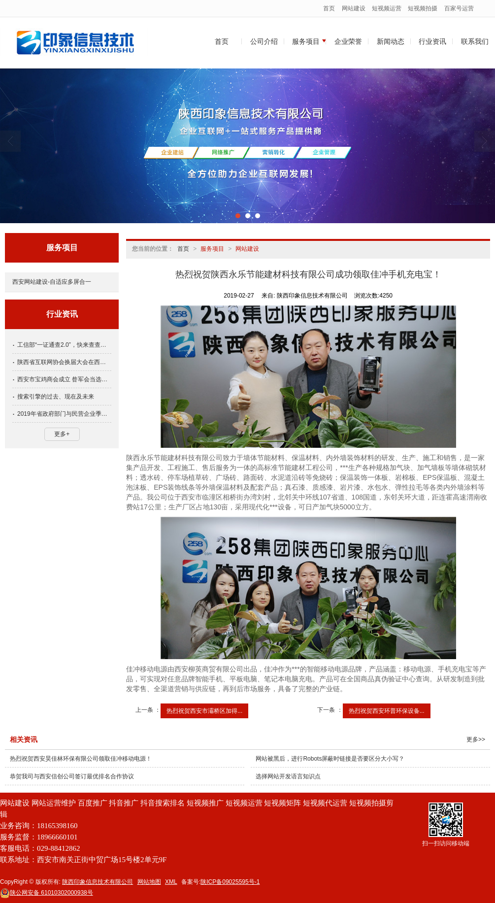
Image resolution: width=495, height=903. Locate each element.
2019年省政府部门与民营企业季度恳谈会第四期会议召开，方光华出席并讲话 (64, 413)
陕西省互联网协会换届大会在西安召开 (64, 362)
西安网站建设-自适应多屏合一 (51, 281)
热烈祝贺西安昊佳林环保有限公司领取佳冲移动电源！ (81, 758)
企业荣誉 (348, 41)
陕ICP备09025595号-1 (230, 881)
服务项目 (306, 41)
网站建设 (353, 8)
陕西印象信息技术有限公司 (97, 881)
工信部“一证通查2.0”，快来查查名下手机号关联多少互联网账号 (64, 344)
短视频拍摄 (422, 8)
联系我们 (475, 41)
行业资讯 (432, 41)
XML (171, 881)
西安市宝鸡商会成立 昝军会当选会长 (64, 379)
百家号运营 (459, 8)
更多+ (61, 434)
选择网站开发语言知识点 (288, 776)
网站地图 (149, 881)
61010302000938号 (46, 892)
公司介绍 (264, 41)
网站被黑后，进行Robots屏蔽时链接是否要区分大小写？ (330, 758)
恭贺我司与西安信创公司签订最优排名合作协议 (72, 776)
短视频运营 (386, 8)
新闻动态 (390, 41)
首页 (329, 8)
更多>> (475, 739)
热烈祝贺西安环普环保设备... (387, 710)
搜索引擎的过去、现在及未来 (55, 396)
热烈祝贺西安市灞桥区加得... (204, 710)
